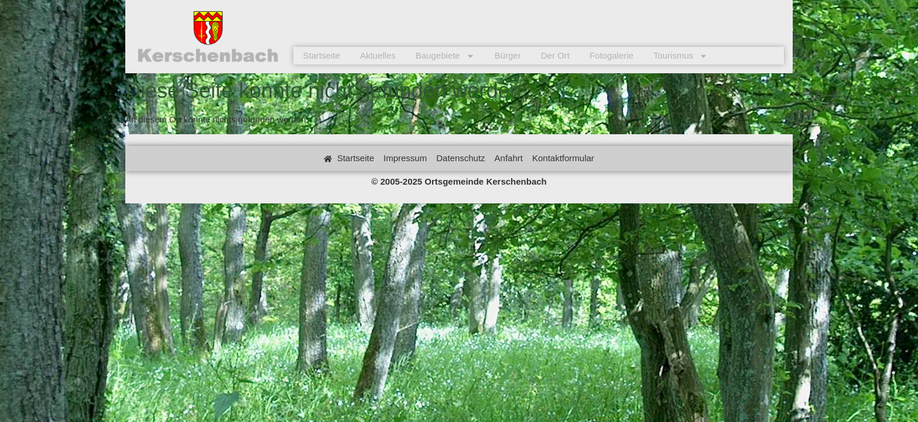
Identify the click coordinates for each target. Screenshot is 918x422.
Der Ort (555, 55)
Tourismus (680, 55)
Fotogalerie (611, 55)
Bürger (508, 55)
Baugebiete (445, 55)
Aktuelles (378, 55)
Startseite (321, 55)
